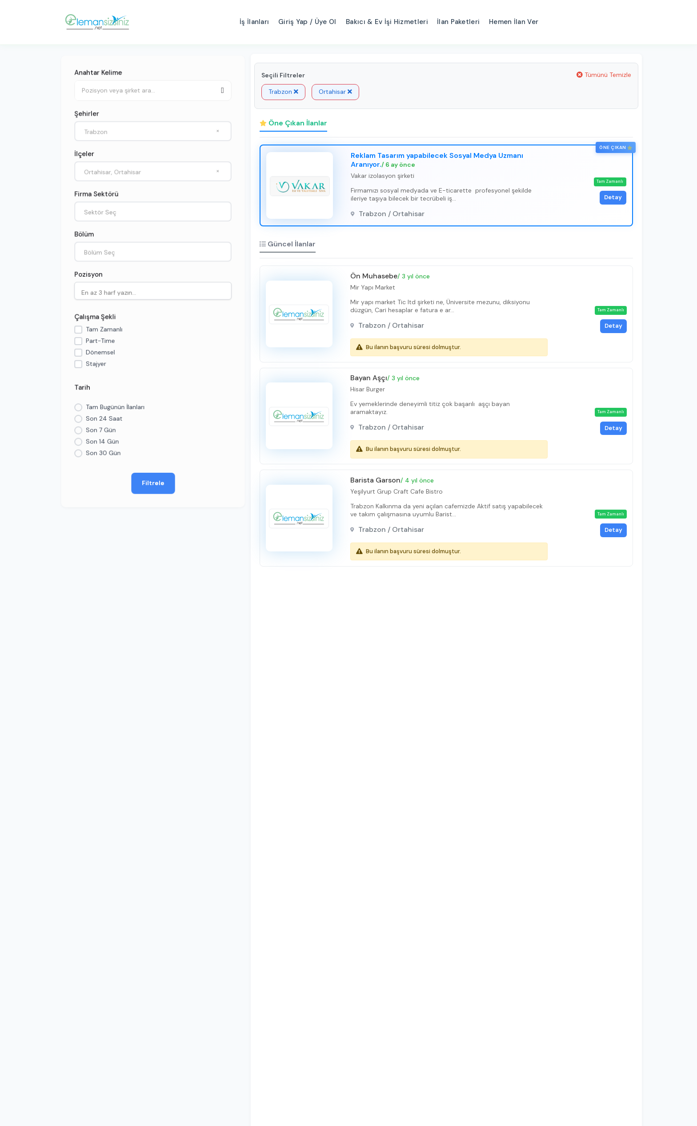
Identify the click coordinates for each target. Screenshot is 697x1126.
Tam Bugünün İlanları (114, 408)
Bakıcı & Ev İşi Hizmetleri (387, 21)
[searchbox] (155, 292)
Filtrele (153, 484)
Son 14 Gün (102, 442)
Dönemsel (100, 353)
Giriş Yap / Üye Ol (307, 21)
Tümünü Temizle (604, 75)
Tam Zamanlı (103, 330)
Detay (611, 198)
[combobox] (153, 130)
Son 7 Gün (100, 431)
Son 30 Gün (102, 454)
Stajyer (95, 364)
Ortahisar (335, 92)
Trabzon (283, 92)
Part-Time (100, 341)
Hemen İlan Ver (513, 21)
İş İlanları (254, 21)
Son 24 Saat (103, 419)
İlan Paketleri (458, 21)
